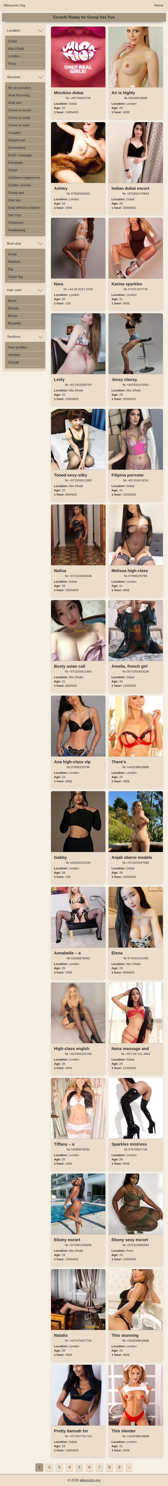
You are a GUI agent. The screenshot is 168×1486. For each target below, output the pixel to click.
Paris (12, 64)
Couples (14, 133)
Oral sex (14, 200)
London (14, 56)
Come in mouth (19, 110)
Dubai (12, 41)
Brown (13, 316)
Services (13, 77)
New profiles (17, 347)
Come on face (19, 125)
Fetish (12, 170)
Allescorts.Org (14, 5)
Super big (15, 277)
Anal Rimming (19, 95)
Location (13, 30)
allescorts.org (90, 1480)
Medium (14, 262)
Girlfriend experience (24, 178)
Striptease (16, 223)
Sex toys (14, 215)
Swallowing (16, 230)
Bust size (14, 243)
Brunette (14, 323)
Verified (14, 355)
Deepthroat (16, 140)
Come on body (19, 118)
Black (12, 301)
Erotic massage (20, 155)
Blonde (13, 308)
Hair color (14, 290)
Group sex (16, 193)
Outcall (13, 362)
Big (10, 269)
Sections (13, 337)
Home (158, 5)
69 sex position (19, 88)
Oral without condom (24, 208)
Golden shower (19, 185)
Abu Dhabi (16, 49)
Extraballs (15, 163)
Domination (17, 148)
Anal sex (14, 103)
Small (12, 254)
